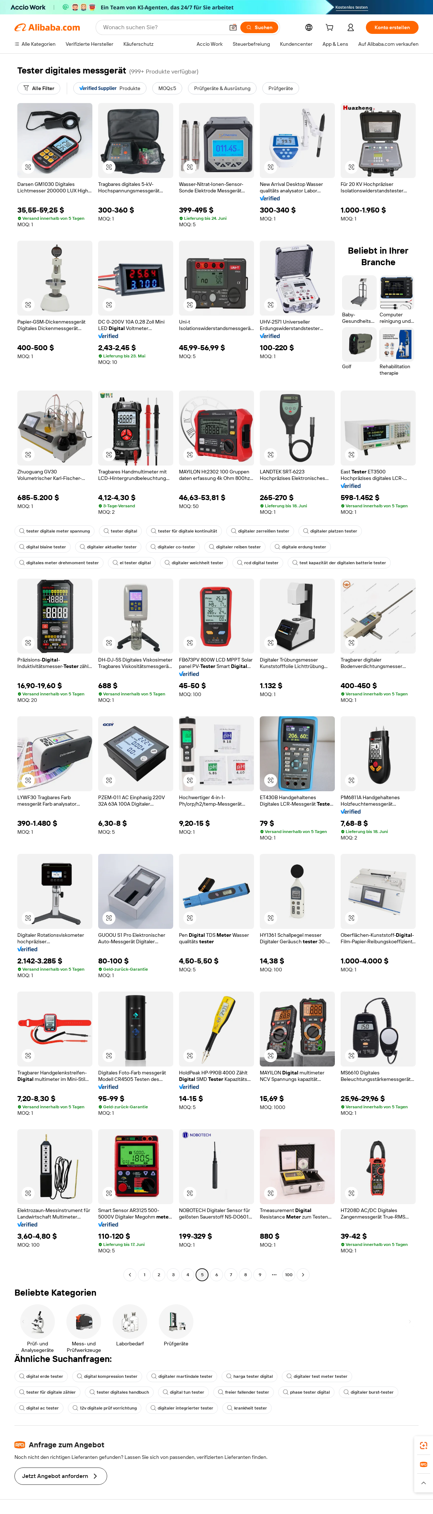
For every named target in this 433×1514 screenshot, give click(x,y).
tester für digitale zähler (47, 1392)
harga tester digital (249, 1376)
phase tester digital (306, 1392)
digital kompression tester (107, 1376)
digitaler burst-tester (369, 1392)
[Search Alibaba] (163, 27)
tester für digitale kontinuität (184, 531)
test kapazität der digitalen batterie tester (339, 563)
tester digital (120, 531)
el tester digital (132, 563)
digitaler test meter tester (317, 1376)
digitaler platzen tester (330, 531)
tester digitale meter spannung (54, 531)
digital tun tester (183, 1392)
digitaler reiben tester (235, 547)
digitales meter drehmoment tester (59, 563)
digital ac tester (39, 1408)
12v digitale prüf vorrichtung (105, 1408)
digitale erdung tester (300, 547)
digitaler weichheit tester (194, 563)
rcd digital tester (258, 563)
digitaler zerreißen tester (260, 531)
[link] (423, 1445)
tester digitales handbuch (119, 1392)
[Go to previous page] (129, 1274)
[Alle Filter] (38, 88)
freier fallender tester (243, 1392)
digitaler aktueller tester (108, 547)
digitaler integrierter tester (181, 1408)
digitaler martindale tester (182, 1376)
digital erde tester (41, 1376)
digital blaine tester (42, 547)
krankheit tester (247, 1408)
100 (289, 1274)
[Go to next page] (303, 1274)
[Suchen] (259, 27)
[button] (233, 27)
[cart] (330, 28)
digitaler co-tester (172, 547)
